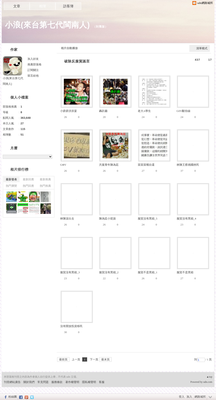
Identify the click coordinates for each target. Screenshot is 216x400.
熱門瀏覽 (11, 185)
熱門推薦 (45, 185)
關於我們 (29, 382)
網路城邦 (200, 396)
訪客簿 (68, 6)
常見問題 (43, 382)
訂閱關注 (33, 70)
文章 (16, 6)
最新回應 (28, 179)
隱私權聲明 (89, 382)
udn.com (207, 381)
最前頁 (63, 359)
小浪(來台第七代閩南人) (47, 24)
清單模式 (201, 48)
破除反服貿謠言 (77, 61)
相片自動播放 (69, 48)
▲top (209, 376)
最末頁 (105, 359)
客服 (101, 382)
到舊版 (100, 26)
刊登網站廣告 (12, 382)
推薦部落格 (34, 64)
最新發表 (11, 179)
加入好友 (33, 58)
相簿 (42, 6)
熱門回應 (28, 185)
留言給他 (33, 75)
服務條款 (57, 382)
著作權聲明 (72, 382)
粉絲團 (12, 396)
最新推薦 (45, 179)
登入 (181, 396)
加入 (189, 396)
